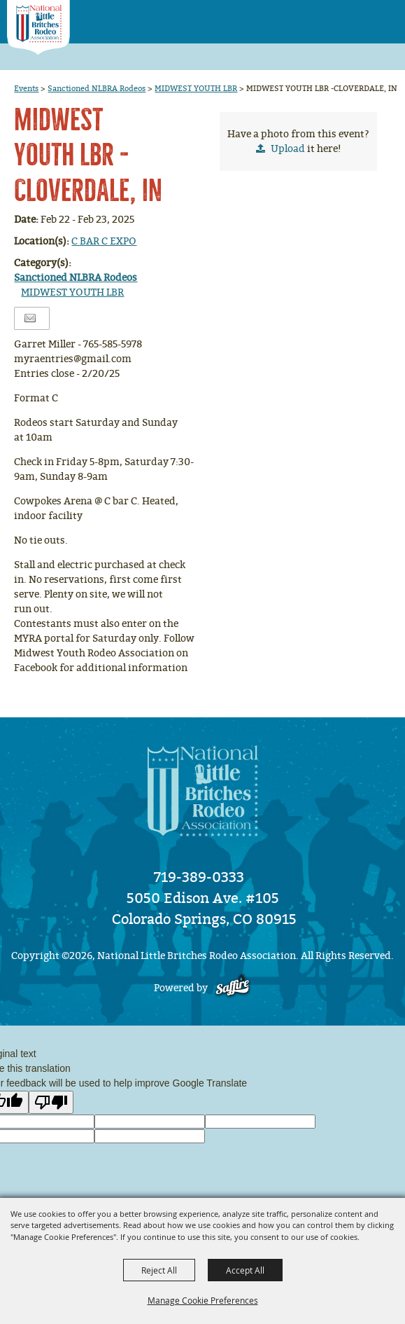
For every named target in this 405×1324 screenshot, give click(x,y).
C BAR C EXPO (103, 241)
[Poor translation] (51, 1102)
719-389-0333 (199, 877)
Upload (288, 149)
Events (26, 88)
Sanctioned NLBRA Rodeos (96, 88)
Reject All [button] (159, 1270)
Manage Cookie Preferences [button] (203, 1300)
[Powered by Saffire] (232, 988)
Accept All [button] (245, 1270)
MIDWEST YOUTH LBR (196, 88)
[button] (356, 17)
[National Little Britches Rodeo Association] (38, 27)
